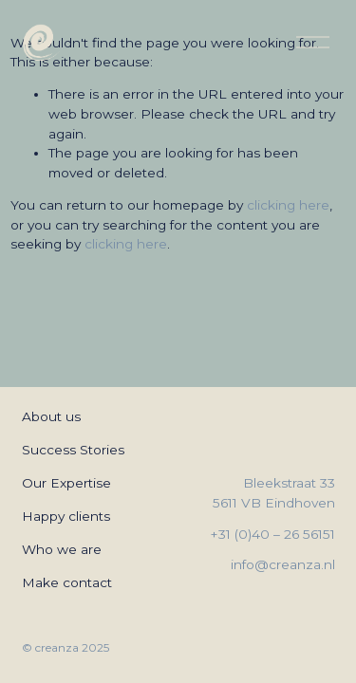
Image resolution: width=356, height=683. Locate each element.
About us (51, 416)
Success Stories (73, 449)
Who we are (62, 549)
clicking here (288, 204)
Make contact (67, 582)
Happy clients (66, 516)
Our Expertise (66, 482)
